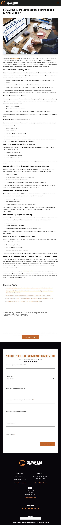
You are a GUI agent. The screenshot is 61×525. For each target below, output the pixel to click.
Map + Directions (20, 483)
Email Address (10, 435)
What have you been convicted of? (16, 388)
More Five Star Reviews (30, 337)
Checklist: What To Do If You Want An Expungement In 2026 (24, 304)
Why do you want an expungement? (16, 412)
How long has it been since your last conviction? (20, 400)
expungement (15, 58)
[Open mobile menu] (58, 3)
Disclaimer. (41, 522)
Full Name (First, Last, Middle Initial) (16, 365)
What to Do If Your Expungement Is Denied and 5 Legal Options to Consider (28, 298)
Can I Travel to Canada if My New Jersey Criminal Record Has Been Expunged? (29, 301)
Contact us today (28, 271)
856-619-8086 (30, 362)
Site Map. (47, 522)
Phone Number (10, 423)
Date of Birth (10, 377)
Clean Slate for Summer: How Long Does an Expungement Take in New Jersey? (29, 290)
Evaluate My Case (47, 444)
